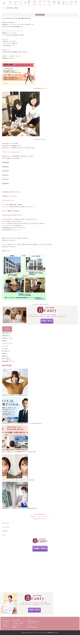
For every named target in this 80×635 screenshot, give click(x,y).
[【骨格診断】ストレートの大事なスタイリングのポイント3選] (15, 494)
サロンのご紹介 (6, 620)
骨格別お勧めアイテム (7, 361)
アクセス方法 (5, 622)
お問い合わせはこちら (8, 200)
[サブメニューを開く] (77, 349)
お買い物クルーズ (6, 338)
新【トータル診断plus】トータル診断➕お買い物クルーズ (15, 451)
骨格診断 (14, 627)
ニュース (4, 346)
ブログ (3, 348)
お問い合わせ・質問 (32, 627)
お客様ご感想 (27, 18)
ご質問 (3, 340)
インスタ (29, 625)
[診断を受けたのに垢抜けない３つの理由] (15, 381)
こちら (27, 238)
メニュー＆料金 (15, 619)
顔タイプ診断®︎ (5, 358)
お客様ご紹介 (5, 335)
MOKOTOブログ (16, 152)
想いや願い (5, 351)
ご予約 (4, 624)
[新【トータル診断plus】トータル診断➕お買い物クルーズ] (15, 438)
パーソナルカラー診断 (17, 623)
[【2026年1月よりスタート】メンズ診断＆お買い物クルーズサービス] (15, 409)
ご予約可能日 (5, 626)
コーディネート (5, 343)
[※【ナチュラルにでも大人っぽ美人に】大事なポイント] (15, 466)
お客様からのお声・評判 (33, 621)
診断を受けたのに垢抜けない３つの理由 (11, 395)
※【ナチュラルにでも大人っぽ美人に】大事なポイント (14, 480)
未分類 (3, 353)
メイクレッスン (15, 625)
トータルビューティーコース (18, 621)
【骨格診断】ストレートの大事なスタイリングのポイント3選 (15, 508)
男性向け (4, 356)
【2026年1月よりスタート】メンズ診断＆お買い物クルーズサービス (18, 423)
